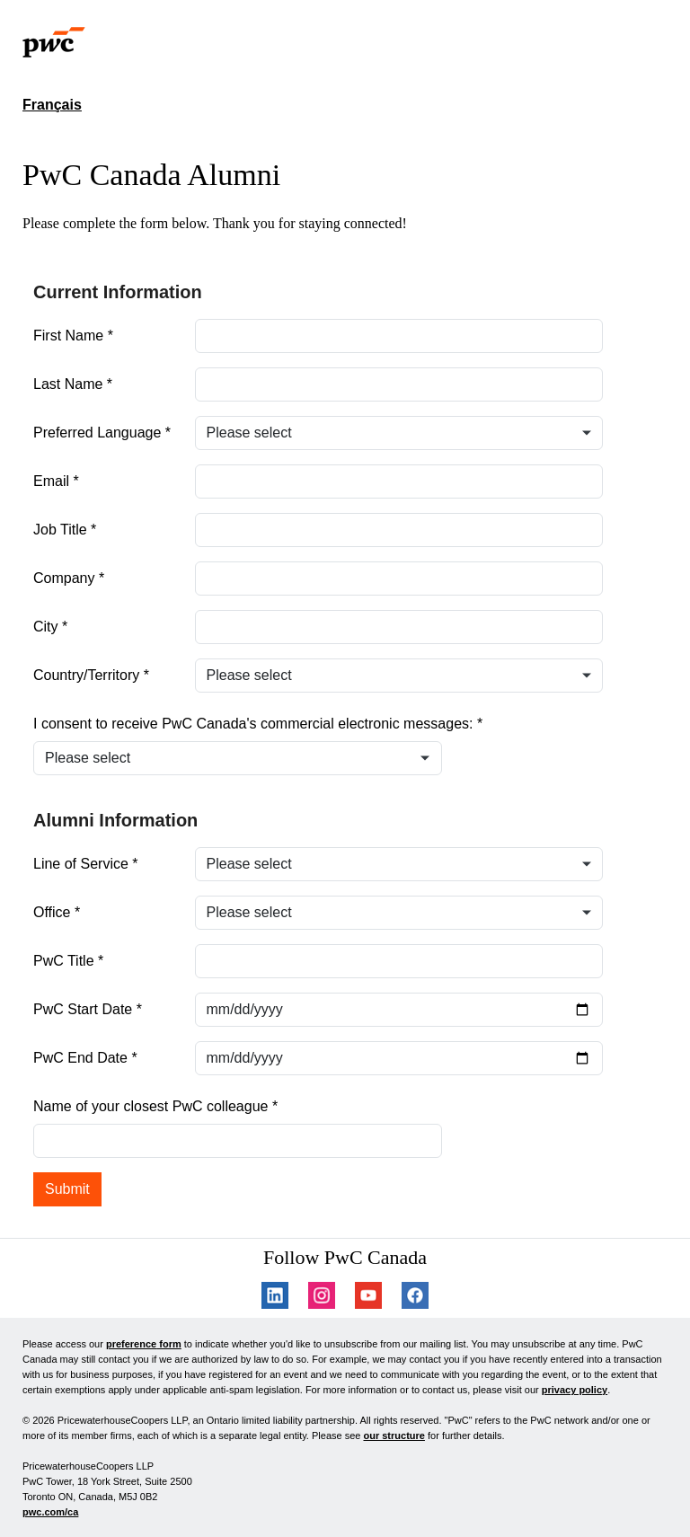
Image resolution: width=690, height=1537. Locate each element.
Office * (56, 912)
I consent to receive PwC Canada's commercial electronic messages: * (257, 723)
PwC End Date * (85, 1057)
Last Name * (72, 384)
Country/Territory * (91, 675)
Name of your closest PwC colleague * (155, 1106)
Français (52, 104)
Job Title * (64, 529)
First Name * (73, 335)
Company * (68, 578)
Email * (56, 481)
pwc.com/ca (50, 1511)
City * (50, 626)
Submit (67, 1189)
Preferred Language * (102, 432)
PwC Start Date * (87, 1009)
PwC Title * (68, 960)
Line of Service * (85, 863)
